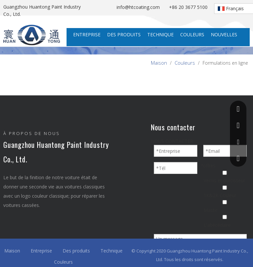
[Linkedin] (24, 225)
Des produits (76, 251)
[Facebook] (9, 225)
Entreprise (41, 251)
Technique (111, 251)
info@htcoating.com (139, 7)
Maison (12, 251)
